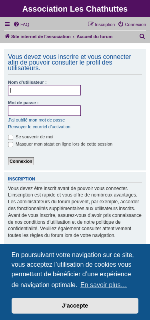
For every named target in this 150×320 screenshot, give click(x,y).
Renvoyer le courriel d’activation (39, 126)
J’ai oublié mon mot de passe (36, 119)
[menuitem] (21, 24)
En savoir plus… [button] (103, 285)
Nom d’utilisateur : (27, 82)
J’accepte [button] (75, 305)
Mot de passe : (23, 102)
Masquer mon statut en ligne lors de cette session (60, 144)
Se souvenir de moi (30, 136)
